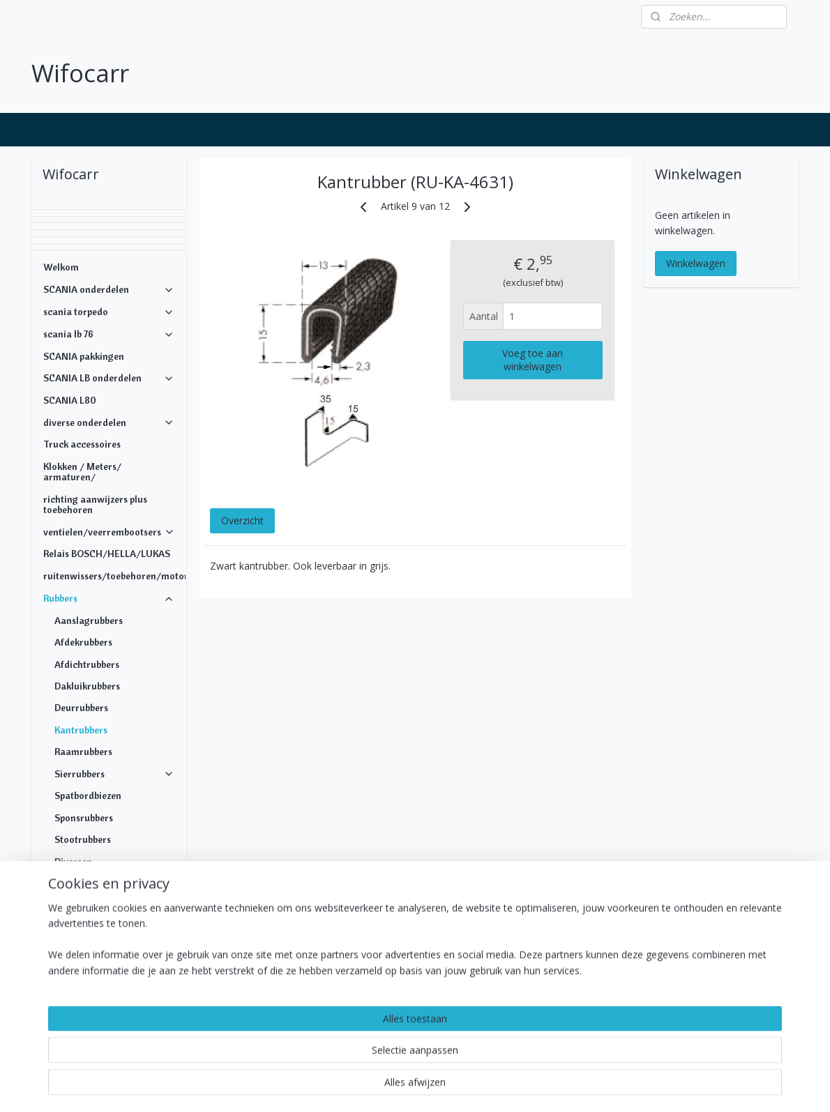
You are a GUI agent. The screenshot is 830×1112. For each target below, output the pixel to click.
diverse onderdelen (108, 422)
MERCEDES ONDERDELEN (99, 982)
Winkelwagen (695, 263)
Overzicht (241, 519)
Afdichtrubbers (86, 664)
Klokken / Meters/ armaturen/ (82, 471)
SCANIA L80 (69, 400)
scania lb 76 (108, 334)
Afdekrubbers (83, 642)
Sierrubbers (114, 774)
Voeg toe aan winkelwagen (532, 359)
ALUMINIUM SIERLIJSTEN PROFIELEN (108, 888)
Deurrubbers (81, 707)
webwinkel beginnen (435, 1086)
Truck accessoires (82, 444)
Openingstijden (76, 1004)
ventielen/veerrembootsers (109, 532)
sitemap (353, 1086)
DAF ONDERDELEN (108, 960)
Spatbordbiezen (87, 795)
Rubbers (108, 598)
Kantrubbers (80, 730)
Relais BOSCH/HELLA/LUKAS (106, 553)
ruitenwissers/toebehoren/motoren (114, 576)
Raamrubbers (83, 751)
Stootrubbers (82, 839)
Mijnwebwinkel (557, 1086)
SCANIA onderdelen (108, 289)
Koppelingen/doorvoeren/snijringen (114, 938)
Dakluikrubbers (87, 686)
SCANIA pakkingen (83, 356)
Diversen (73, 861)
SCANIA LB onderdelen (108, 378)
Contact (60, 1026)
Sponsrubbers (83, 818)
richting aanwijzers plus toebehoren (95, 504)
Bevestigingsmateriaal (108, 916)
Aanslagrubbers (88, 620)
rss (382, 1086)
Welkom (61, 267)
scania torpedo (108, 311)
